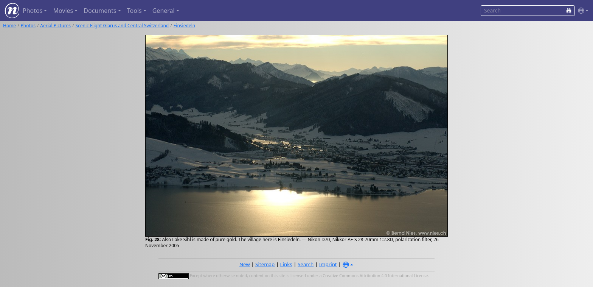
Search (306, 264)
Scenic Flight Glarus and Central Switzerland (122, 25)
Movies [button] (63, 10)
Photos (28, 25)
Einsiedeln (184, 25)
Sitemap (265, 264)
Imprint (328, 264)
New (244, 264)
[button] (581, 11)
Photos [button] (32, 10)
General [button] (163, 10)
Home (9, 25)
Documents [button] (100, 10)
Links (286, 264)
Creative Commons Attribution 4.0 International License (375, 276)
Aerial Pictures (55, 25)
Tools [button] (134, 10)
